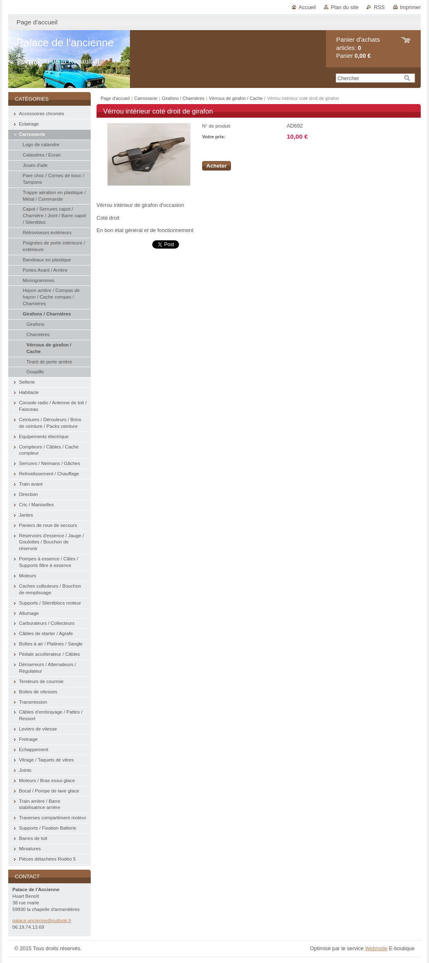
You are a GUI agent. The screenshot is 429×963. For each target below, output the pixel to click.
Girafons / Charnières (183, 98)
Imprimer (410, 7)
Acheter (216, 166)
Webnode (376, 948)
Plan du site (344, 7)
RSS (379, 7)
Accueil (307, 7)
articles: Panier (358, 47)
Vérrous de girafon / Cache (236, 98)
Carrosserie (145, 98)
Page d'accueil (115, 98)
